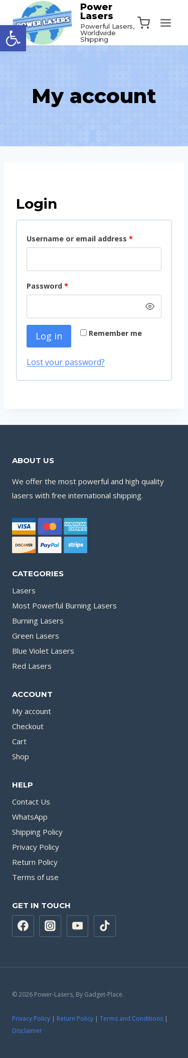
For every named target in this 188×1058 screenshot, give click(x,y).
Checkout (28, 726)
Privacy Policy (35, 847)
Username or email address (82, 239)
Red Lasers (32, 666)
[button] (13, 38)
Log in (49, 336)
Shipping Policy (37, 832)
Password (49, 286)
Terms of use (35, 877)
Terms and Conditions (131, 1018)
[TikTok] (105, 926)
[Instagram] (50, 926)
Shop (20, 756)
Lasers (24, 590)
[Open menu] (165, 23)
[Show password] (149, 306)
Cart (19, 741)
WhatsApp (30, 817)
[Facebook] (23, 926)
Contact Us (31, 802)
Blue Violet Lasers (43, 651)
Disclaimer (27, 1030)
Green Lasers (35, 636)
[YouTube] (78, 926)
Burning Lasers (38, 620)
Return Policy (35, 862)
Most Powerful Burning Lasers (64, 605)
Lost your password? (66, 362)
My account (31, 711)
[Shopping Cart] (143, 23)
